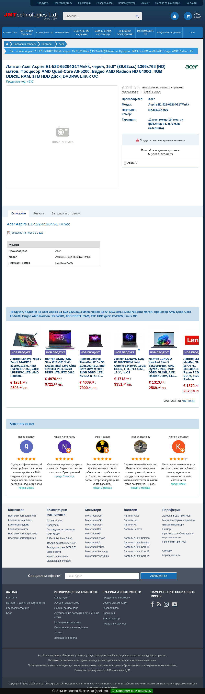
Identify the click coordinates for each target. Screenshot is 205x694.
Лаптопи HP (130, 524)
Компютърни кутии (57, 556)
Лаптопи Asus (131, 515)
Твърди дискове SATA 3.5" (61, 547)
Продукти (42, 2)
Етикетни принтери (173, 524)
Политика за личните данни (71, 627)
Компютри (9, 32)
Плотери (167, 529)
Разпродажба (104, 2)
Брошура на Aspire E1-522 (27, 232)
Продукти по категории (116, 597)
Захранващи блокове (59, 560)
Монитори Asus (94, 524)
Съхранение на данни (81, 33)
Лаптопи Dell (131, 520)
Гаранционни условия (67, 622)
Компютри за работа (19, 520)
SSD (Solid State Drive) (59, 538)
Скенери (167, 550)
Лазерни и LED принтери (176, 515)
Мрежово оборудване (125, 33)
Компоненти (44, 32)
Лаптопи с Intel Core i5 (136, 551)
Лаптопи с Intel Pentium (137, 542)
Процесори (53, 525)
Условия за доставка (66, 602)
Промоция (108, 613)
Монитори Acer (93, 515)
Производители (63, 2)
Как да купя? (62, 597)
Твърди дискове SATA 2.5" (61, 543)
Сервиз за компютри (167, 2)
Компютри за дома (18, 524)
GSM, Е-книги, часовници (103, 33)
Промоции (84, 2)
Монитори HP (93, 533)
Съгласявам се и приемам (132, 691)
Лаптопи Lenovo (133, 529)
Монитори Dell (93, 529)
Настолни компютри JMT (22, 515)
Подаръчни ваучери (114, 623)
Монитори (93, 510)
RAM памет (53, 534)
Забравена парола (65, 637)
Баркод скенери (171, 555)
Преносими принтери (174, 541)
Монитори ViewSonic (97, 556)
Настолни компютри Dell (22, 538)
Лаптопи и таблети (26, 33)
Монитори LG (93, 542)
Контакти (191, 2)
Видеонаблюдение (169, 32)
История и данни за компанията (25, 602)
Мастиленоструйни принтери (178, 520)
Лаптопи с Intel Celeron (137, 538)
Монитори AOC (94, 520)
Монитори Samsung (96, 551)
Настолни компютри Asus (22, 533)
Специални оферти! (44, 576)
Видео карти (54, 551)
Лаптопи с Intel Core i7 (136, 556)
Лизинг (145, 2)
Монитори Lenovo (95, 538)
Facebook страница (18, 607)
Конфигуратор (126, 2)
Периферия (62, 32)
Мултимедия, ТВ (145, 33)
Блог (9, 613)
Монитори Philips (94, 547)
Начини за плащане (66, 607)
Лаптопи (130, 510)
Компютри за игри (18, 529)
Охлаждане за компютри (61, 529)
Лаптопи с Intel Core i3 (136, 547)
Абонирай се (158, 576)
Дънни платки (54, 520)
